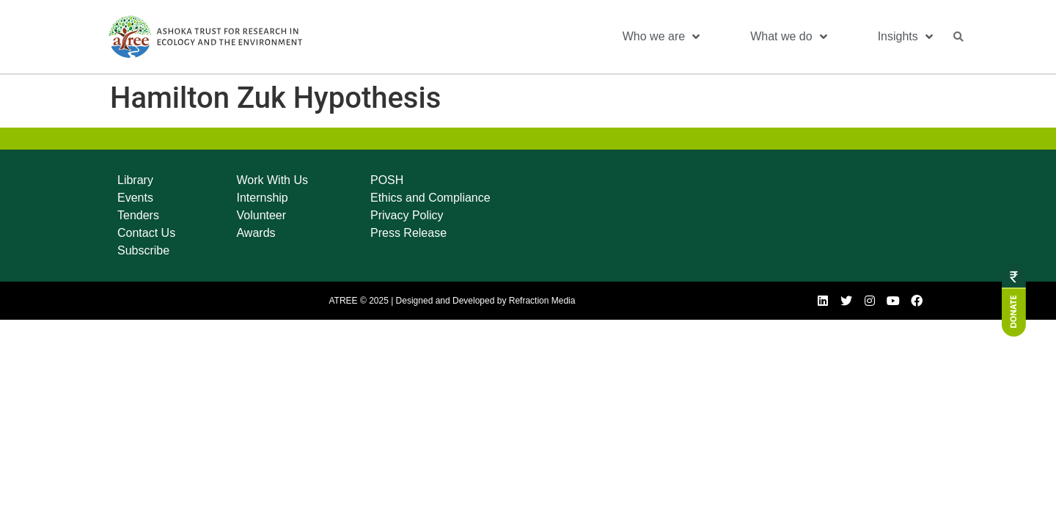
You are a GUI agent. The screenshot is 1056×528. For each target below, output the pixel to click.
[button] (958, 36)
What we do (788, 36)
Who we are (661, 36)
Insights (905, 36)
